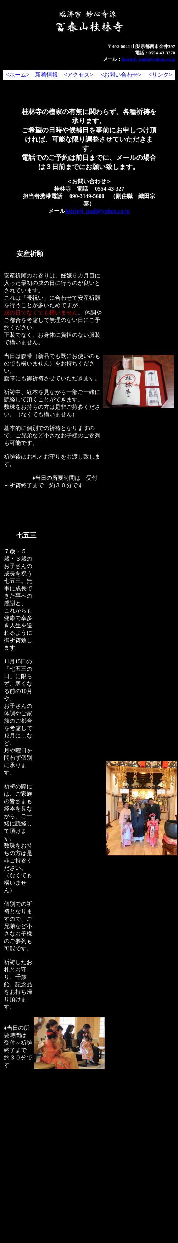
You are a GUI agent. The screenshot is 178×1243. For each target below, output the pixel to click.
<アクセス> (78, 75)
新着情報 (46, 75)
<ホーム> (17, 75)
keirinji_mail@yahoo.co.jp (148, 59)
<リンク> (160, 75)
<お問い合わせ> (121, 75)
